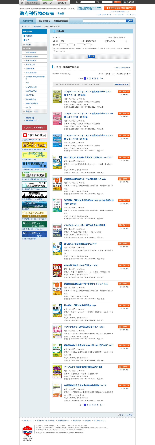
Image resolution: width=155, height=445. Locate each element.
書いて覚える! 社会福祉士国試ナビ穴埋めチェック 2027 (88, 157)
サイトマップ (131, 14)
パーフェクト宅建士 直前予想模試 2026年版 (83, 367)
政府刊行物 (32, 3)
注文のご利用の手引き (123, 68)
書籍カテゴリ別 (32, 111)
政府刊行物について (32, 120)
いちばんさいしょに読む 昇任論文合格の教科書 (84, 225)
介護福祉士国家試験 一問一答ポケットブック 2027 (86, 284)
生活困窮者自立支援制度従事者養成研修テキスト (85, 385)
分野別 (28, 48)
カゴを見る (130, 2)
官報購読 (47, 3)
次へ (101, 78)
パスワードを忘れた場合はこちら (120, 11)
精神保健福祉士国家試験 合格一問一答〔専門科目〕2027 (88, 345)
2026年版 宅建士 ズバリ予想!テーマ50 (80, 265)
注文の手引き (119, 14)
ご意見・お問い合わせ (104, 14)
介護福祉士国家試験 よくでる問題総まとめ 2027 (85, 179)
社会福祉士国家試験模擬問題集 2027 (80, 305)
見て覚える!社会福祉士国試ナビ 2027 (80, 244)
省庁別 (28, 44)
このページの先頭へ (126, 415)
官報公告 (62, 3)
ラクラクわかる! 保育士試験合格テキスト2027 (84, 327)
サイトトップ (22, 3)
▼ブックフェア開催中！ (34, 128)
